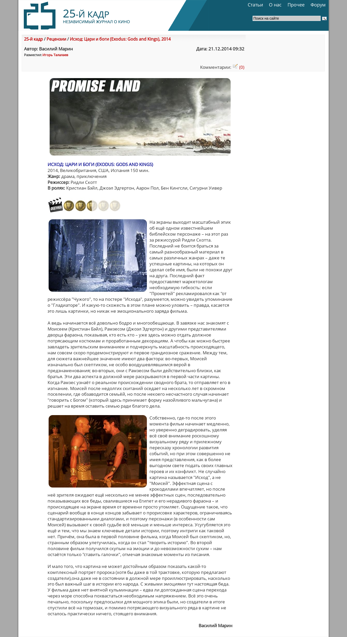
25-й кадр (33, 39)
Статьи (255, 5)
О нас (275, 5)
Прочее (296, 5)
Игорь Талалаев (55, 55)
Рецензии (56, 39)
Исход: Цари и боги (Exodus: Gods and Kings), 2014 (120, 39)
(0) (238, 67)
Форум (318, 5)
